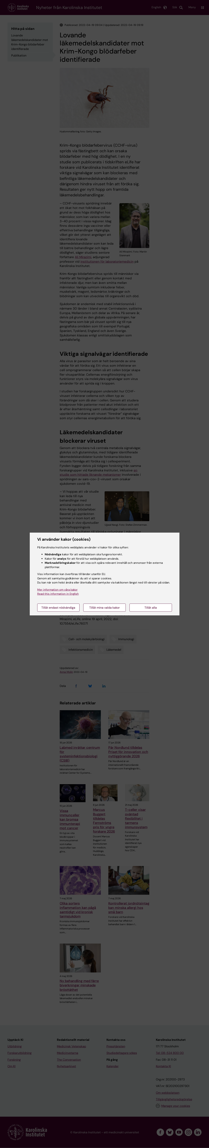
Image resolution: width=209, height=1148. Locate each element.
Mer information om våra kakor (57, 590)
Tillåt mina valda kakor (104, 608)
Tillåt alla (150, 608)
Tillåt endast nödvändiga (58, 608)
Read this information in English (58, 594)
